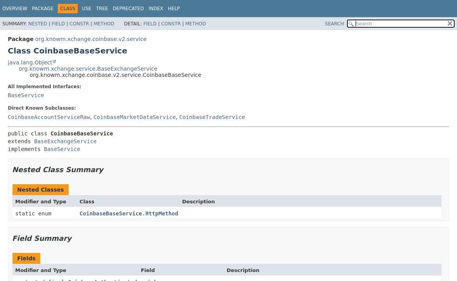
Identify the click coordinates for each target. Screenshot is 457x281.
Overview (14, 8)
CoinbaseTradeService (212, 117)
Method (104, 24)
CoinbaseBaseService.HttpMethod (129, 213)
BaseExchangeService (65, 141)
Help (174, 8)
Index (156, 8)
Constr (79, 24)
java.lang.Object (30, 62)
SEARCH (334, 24)
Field (58, 24)
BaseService (26, 95)
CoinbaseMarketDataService (135, 117)
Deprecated (128, 8)
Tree (102, 8)
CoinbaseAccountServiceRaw (49, 117)
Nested (37, 24)
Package (42, 8)
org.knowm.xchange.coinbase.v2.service (90, 39)
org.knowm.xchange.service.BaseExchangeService (88, 69)
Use (86, 8)
